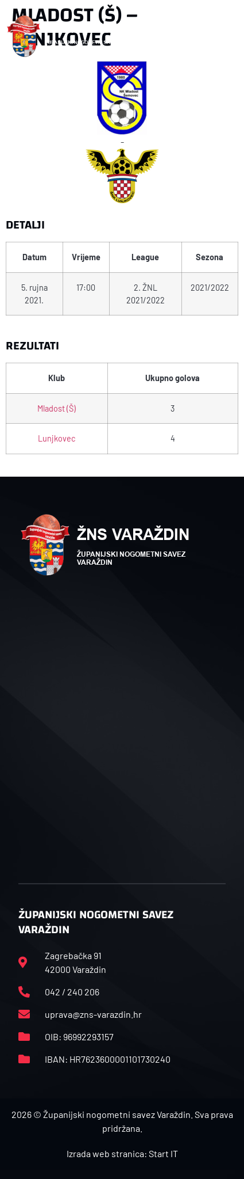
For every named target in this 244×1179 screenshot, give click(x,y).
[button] (225, 36)
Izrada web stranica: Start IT (122, 1153)
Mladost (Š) (56, 408)
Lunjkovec (56, 438)
